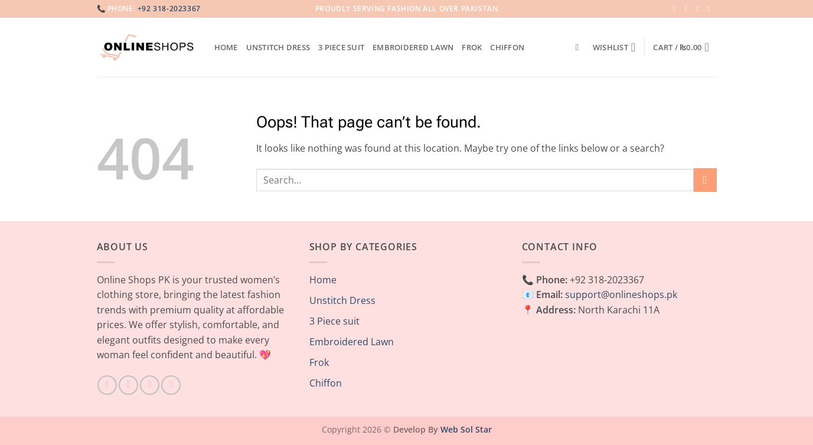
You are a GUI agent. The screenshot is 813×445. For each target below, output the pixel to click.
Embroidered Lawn (413, 47)
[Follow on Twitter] (699, 9)
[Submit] (705, 179)
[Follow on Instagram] (688, 9)
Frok (472, 47)
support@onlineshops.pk (621, 294)
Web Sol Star (466, 429)
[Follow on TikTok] (149, 385)
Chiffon (507, 47)
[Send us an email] (710, 9)
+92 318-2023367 (169, 9)
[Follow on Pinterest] (171, 385)
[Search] (579, 47)
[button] (684, 47)
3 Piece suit (341, 47)
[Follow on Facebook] (676, 9)
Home (226, 47)
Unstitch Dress (278, 47)
